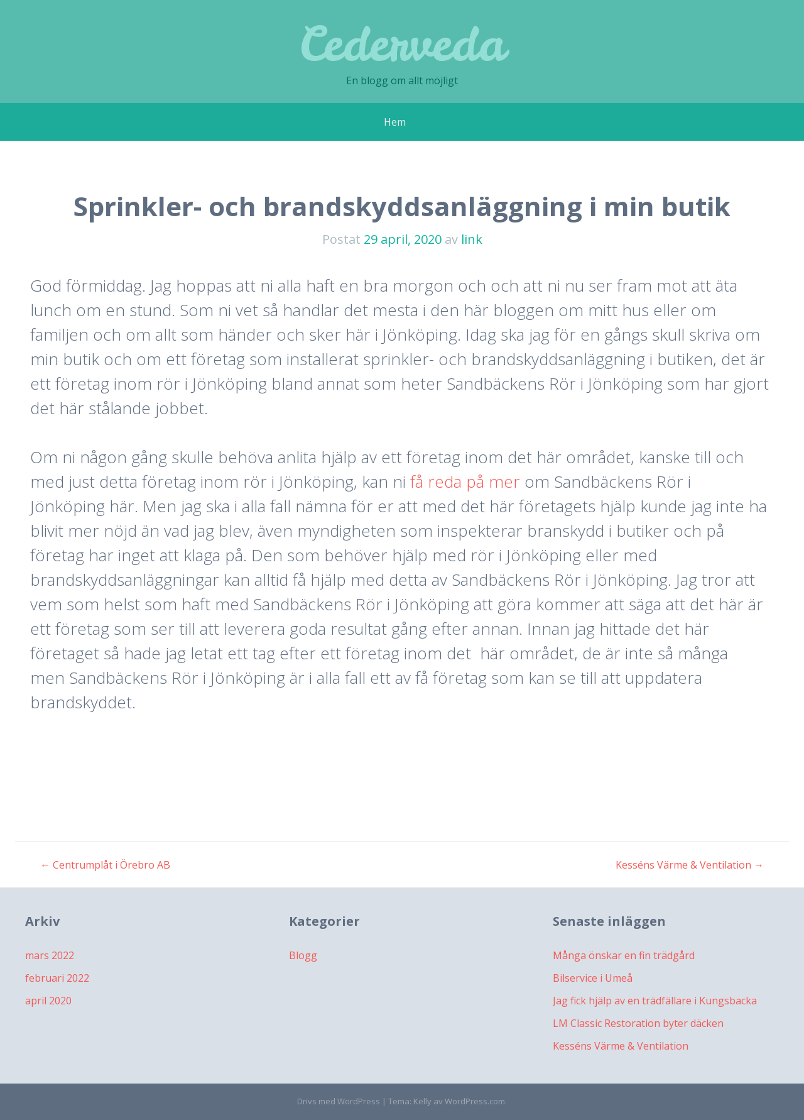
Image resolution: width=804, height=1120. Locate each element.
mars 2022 (49, 955)
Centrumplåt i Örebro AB (105, 865)
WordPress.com (475, 1101)
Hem (395, 122)
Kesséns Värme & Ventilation (690, 865)
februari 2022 (57, 978)
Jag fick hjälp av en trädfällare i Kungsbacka (655, 1000)
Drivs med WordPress (338, 1101)
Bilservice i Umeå (593, 978)
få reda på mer (465, 481)
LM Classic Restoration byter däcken (638, 1023)
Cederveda (402, 44)
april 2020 (48, 1000)
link (471, 239)
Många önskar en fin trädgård (624, 955)
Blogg (303, 955)
